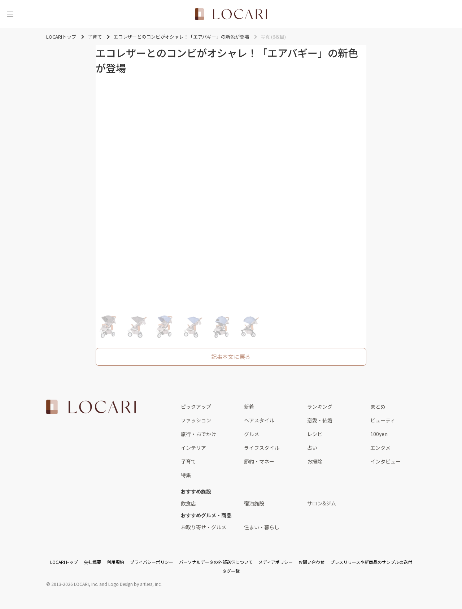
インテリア (193, 447)
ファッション (196, 420)
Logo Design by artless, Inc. (135, 584)
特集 (186, 475)
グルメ (251, 434)
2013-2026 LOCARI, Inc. (74, 584)
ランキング (319, 406)
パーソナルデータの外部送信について (216, 562)
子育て (188, 461)
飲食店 (188, 503)
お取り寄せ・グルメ (203, 527)
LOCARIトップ (64, 562)
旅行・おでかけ (198, 434)
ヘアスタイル (259, 420)
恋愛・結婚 (319, 420)
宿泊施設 (254, 503)
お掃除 (314, 461)
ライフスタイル (261, 447)
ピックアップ (196, 406)
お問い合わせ (311, 562)
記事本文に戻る (231, 356)
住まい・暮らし (261, 527)
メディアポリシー (275, 562)
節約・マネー (259, 461)
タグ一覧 (231, 571)
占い (312, 447)
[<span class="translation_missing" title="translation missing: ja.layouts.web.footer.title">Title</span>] (91, 407)
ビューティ (382, 420)
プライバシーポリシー (151, 562)
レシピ (314, 434)
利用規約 (115, 562)
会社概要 (92, 562)
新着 (249, 406)
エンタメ (380, 447)
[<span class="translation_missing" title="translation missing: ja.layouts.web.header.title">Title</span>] (231, 14)
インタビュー (385, 461)
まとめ (377, 406)
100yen (379, 434)
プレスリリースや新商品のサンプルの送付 (371, 562)
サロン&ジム (321, 503)
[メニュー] (10, 14)
